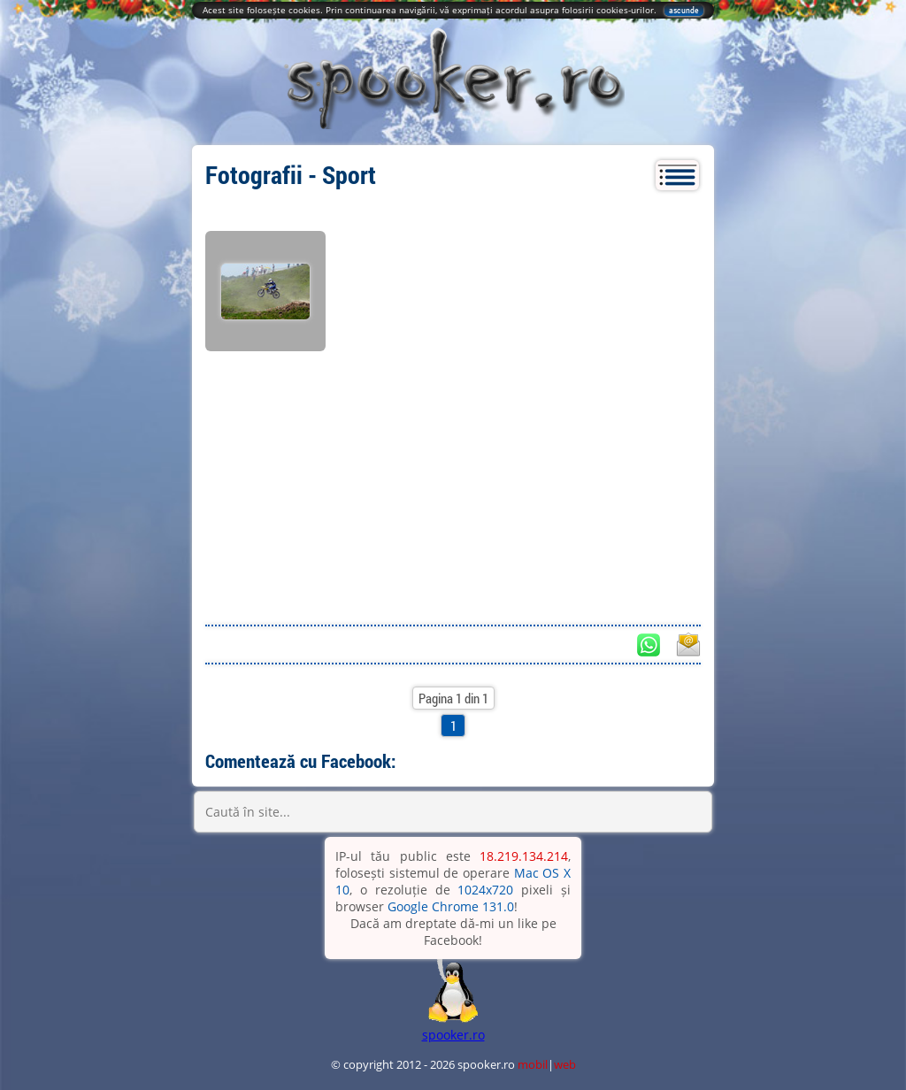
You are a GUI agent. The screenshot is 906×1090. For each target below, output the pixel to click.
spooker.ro (453, 1034)
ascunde (684, 10)
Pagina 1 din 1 (453, 698)
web (565, 1064)
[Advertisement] (453, 483)
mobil (533, 1064)
